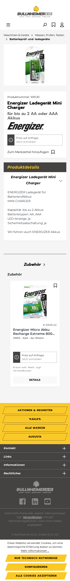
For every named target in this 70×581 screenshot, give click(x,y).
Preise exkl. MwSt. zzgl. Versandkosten (27, 369)
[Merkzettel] (53, 25)
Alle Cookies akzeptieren (36, 576)
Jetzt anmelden (26, 141)
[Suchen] (44, 25)
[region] (35, 335)
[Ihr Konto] (62, 25)
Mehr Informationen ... (35, 550)
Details (35, 380)
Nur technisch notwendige (36, 558)
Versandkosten (32, 517)
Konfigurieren (36, 567)
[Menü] (8, 25)
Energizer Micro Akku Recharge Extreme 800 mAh (32, 332)
